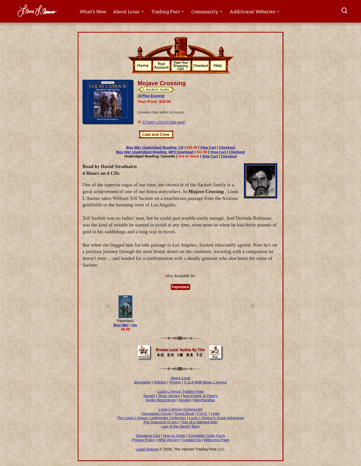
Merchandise (204, 400)
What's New (93, 11)
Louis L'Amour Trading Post (180, 391)
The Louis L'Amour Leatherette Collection (151, 418)
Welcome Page (216, 440)
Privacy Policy (143, 440)
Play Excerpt (150, 96)
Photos (175, 382)
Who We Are (168, 440)
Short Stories (169, 396)
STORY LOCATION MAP (163, 122)
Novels (149, 396)
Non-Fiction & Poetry (200, 396)
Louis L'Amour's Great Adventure (216, 418)
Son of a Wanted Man (200, 422)
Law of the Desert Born (180, 426)
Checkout (227, 147)
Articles (160, 382)
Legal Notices (147, 449)
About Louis (180, 378)
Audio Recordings (160, 400)
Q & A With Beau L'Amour (205, 382)
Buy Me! (121, 325)
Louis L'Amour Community (180, 409)
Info (134, 325)
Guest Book (184, 413)
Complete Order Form (207, 435)
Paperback (181, 287)
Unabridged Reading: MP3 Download (155, 152)
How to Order (174, 435)
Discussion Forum (156, 413)
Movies (185, 400)
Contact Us (191, 440)
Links (215, 413)
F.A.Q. (202, 413)
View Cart (208, 147)
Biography (142, 382)
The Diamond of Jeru (160, 422)
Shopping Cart (148, 435)
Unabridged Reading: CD (155, 147)
